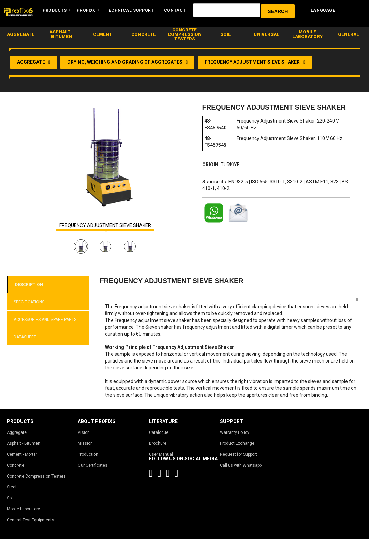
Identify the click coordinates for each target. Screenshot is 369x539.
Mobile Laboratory (23, 509)
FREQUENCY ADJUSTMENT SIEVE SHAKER (105, 225)
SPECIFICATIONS (29, 302)
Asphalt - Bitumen (23, 443)
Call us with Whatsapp (241, 465)
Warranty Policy (234, 432)
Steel (11, 487)
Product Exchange (237, 443)
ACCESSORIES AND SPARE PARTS (45, 319)
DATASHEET (25, 337)
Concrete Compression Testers (36, 476)
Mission (85, 443)
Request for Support (238, 454)
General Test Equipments (30, 520)
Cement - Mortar (22, 454)
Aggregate (17, 432)
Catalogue (158, 432)
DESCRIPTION (29, 284)
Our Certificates (92, 465)
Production (88, 454)
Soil (10, 498)
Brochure (157, 443)
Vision (84, 432)
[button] (278, 11)
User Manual (161, 454)
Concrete (15, 465)
